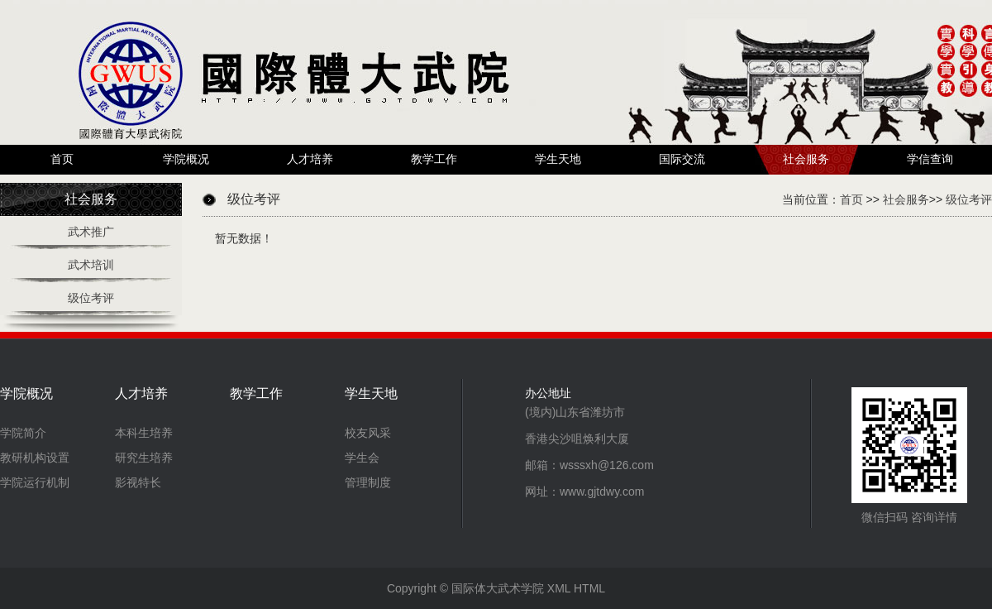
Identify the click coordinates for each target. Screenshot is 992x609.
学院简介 (23, 433)
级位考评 (91, 298)
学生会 (362, 457)
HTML (589, 588)
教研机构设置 (34, 457)
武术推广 (91, 232)
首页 (62, 159)
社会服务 (806, 159)
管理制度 (368, 482)
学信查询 (930, 159)
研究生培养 (144, 457)
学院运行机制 (34, 482)
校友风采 (368, 433)
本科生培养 (144, 433)
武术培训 (91, 265)
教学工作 (434, 159)
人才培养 (310, 159)
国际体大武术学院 (497, 588)
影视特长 (138, 482)
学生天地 (558, 159)
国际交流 (682, 159)
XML (558, 588)
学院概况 (186, 159)
